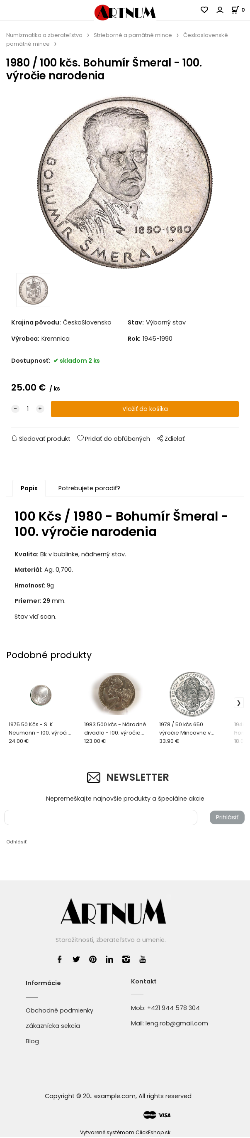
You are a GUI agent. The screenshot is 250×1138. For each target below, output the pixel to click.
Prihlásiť (227, 818)
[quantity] (27, 410)
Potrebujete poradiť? (89, 489)
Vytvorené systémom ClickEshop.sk (125, 1133)
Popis (29, 489)
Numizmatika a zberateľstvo (44, 35)
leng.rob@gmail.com (177, 1024)
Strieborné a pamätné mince (133, 35)
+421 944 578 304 (173, 1009)
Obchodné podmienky (59, 1011)
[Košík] (240, 10)
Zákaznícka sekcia (53, 1026)
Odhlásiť (16, 842)
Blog (32, 1042)
